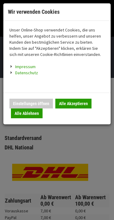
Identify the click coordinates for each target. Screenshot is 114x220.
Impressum (25, 66)
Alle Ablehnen (27, 113)
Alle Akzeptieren (73, 103)
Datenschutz (26, 72)
